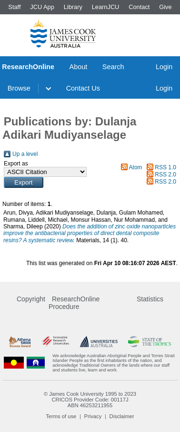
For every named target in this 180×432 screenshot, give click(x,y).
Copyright (31, 299)
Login (164, 67)
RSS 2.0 (165, 174)
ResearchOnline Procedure (74, 302)
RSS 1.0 (165, 167)
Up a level (25, 154)
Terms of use (61, 416)
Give (165, 6)
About (79, 67)
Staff (14, 6)
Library (73, 6)
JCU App (42, 6)
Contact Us (83, 88)
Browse (19, 88)
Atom (135, 167)
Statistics (150, 299)
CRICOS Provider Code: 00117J (89, 399)
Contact (139, 6)
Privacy (93, 416)
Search (113, 67)
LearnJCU (106, 6)
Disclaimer (122, 416)
